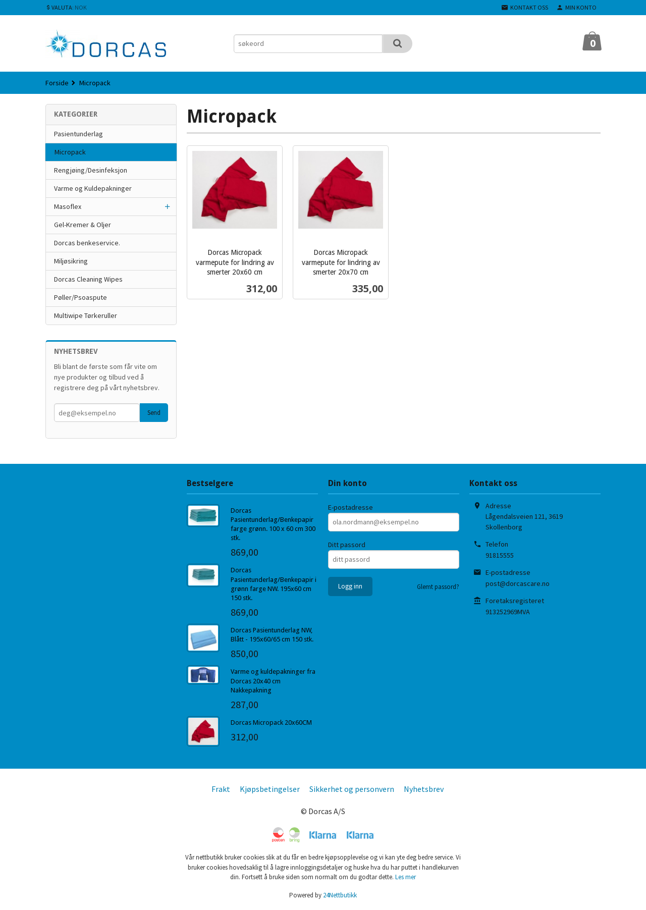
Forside (57, 82)
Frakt (220, 789)
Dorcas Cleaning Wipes (88, 279)
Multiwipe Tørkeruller (85, 315)
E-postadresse (350, 507)
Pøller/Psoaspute (80, 297)
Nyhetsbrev (424, 789)
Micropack (70, 151)
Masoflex (67, 206)
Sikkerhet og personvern (351, 789)
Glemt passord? (438, 586)
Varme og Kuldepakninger (93, 188)
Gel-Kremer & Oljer (82, 224)
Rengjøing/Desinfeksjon (90, 170)
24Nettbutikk (340, 895)
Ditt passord (346, 544)
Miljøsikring (71, 260)
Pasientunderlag (78, 133)
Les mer (405, 877)
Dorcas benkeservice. (87, 242)
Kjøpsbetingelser (270, 789)
